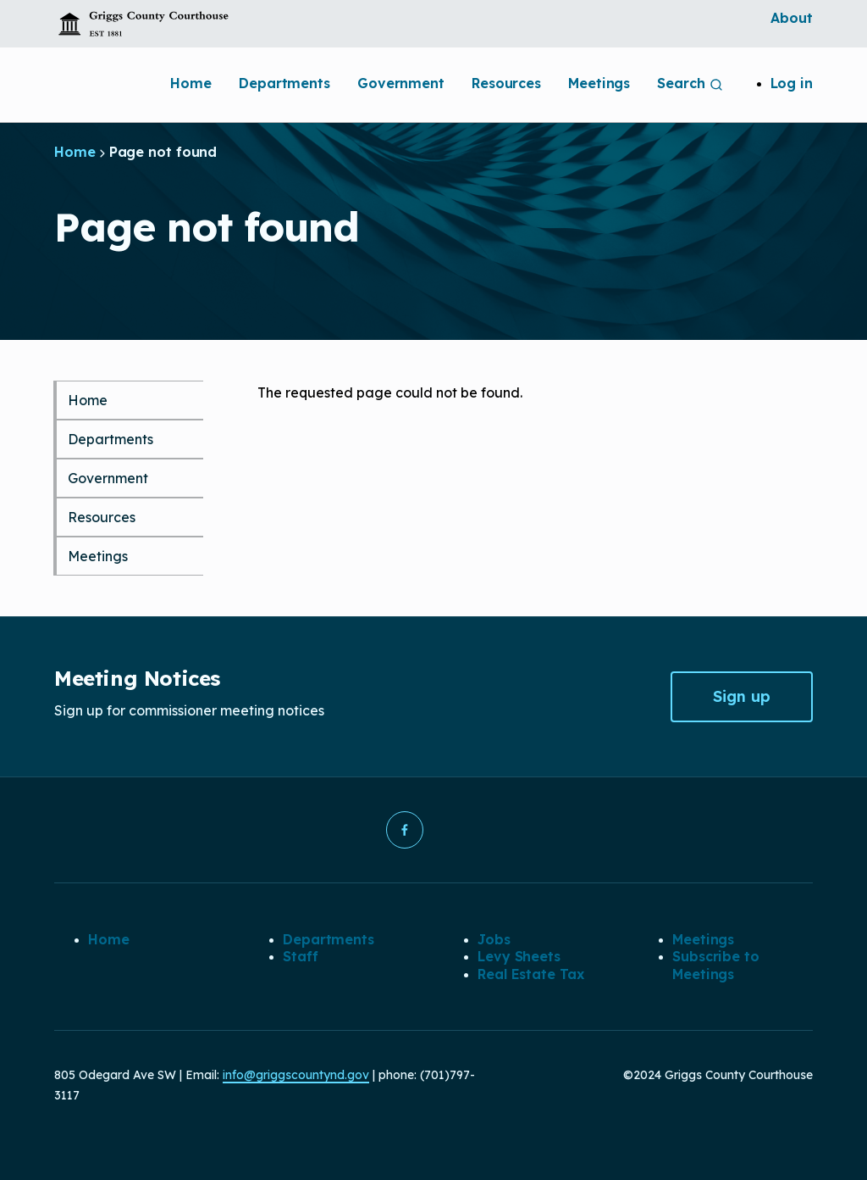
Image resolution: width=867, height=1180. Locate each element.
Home (191, 83)
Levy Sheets (519, 956)
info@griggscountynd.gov (296, 1075)
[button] (404, 830)
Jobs (494, 939)
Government (401, 83)
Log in (791, 83)
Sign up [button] (741, 696)
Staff (300, 956)
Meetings (599, 83)
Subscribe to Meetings (715, 965)
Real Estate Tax (531, 974)
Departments (284, 83)
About (791, 17)
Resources (506, 83)
